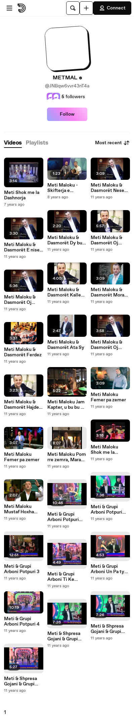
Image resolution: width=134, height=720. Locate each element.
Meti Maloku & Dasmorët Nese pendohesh (107, 188)
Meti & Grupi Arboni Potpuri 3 (21, 569)
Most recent (112, 142)
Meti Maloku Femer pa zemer (21, 457)
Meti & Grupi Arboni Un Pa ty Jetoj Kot (107, 569)
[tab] (13, 143)
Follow (67, 114)
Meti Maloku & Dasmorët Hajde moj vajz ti (21, 404)
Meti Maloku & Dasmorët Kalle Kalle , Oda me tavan (64, 292)
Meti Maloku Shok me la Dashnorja (104, 449)
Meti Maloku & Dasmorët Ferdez (23, 352)
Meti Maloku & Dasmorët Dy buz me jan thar (66, 240)
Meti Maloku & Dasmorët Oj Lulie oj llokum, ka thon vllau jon (21, 299)
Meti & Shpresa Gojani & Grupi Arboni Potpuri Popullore (63, 636)
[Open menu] (9, 8)
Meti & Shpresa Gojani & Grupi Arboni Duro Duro (22, 681)
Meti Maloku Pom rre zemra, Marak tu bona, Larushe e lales (66, 457)
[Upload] (86, 8)
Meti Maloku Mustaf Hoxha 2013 (19, 509)
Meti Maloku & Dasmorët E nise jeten (22, 247)
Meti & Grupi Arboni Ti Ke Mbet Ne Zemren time (65, 576)
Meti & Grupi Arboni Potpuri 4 (22, 621)
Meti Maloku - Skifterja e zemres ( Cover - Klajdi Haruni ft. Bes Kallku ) (65, 188)
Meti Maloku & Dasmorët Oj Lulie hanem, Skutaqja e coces (109, 240)
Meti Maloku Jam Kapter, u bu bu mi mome (66, 404)
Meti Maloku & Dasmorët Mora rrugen (107, 292)
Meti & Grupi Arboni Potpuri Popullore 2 (63, 517)
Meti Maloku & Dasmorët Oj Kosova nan (106, 344)
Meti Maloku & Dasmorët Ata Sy (65, 344)
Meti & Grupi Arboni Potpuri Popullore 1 (106, 509)
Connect (112, 8)
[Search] (73, 8)
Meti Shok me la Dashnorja (21, 195)
